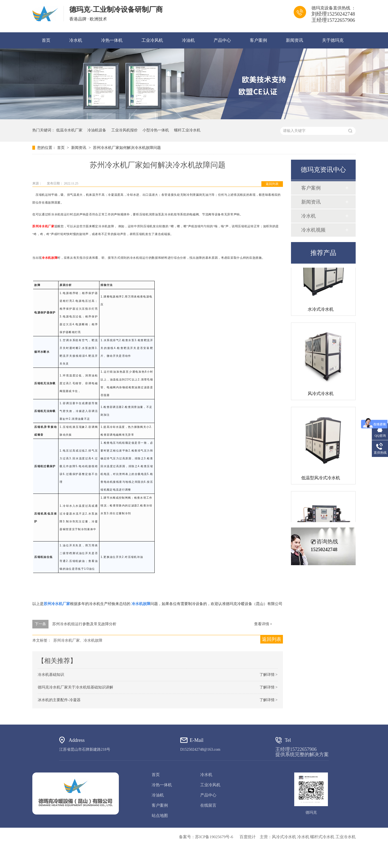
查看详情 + (263, 624)
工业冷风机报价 (124, 130)
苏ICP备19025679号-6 (214, 837)
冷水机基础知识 (51, 675)
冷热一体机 (112, 40)
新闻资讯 (294, 40)
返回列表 (272, 184)
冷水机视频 (313, 230)
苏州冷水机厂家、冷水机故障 (77, 640)
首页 (46, 40)
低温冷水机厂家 (69, 130)
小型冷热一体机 (156, 130)
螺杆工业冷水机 (187, 130)
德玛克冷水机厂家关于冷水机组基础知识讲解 (75, 687)
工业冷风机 (152, 40)
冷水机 (75, 40)
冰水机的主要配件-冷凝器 (59, 700)
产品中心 (222, 40)
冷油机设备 (96, 130)
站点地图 (160, 815)
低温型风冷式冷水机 (320, 479)
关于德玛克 (333, 40)
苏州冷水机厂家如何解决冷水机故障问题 (127, 148)
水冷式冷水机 (321, 310)
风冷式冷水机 (321, 395)
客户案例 (258, 40)
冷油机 (188, 40)
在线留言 (208, 805)
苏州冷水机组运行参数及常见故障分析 (84, 624)
